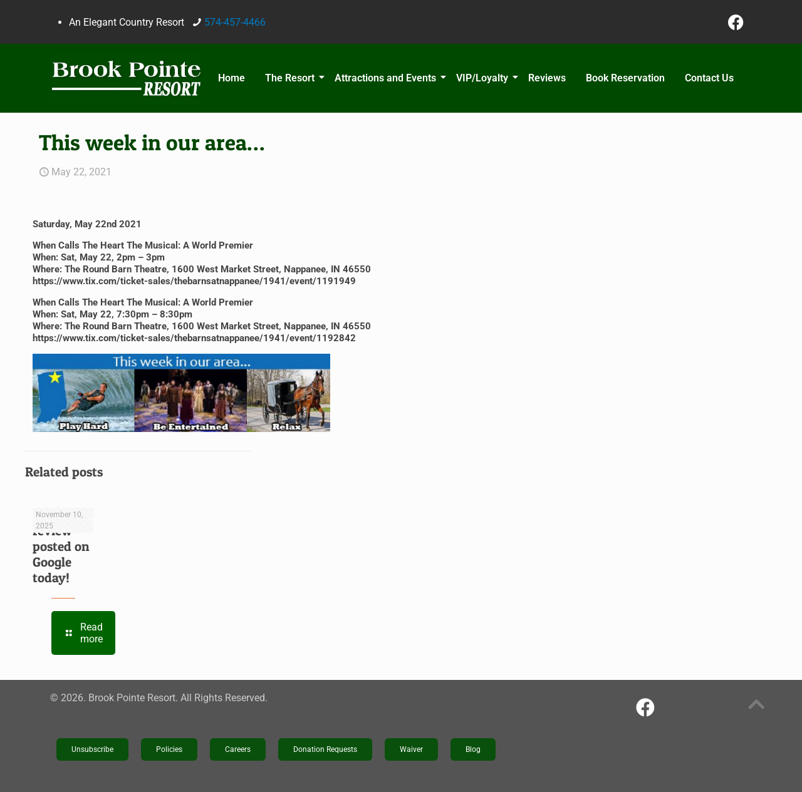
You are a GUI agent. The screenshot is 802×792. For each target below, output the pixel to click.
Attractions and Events (387, 78)
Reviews (547, 78)
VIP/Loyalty (484, 78)
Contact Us (709, 78)
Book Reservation (625, 78)
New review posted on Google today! (61, 546)
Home (231, 78)
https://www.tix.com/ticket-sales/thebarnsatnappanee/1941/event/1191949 (194, 281)
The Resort (291, 78)
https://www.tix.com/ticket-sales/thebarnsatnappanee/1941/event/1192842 (194, 338)
